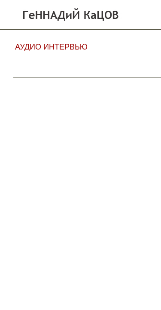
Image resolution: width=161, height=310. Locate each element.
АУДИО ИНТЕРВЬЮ (51, 47)
